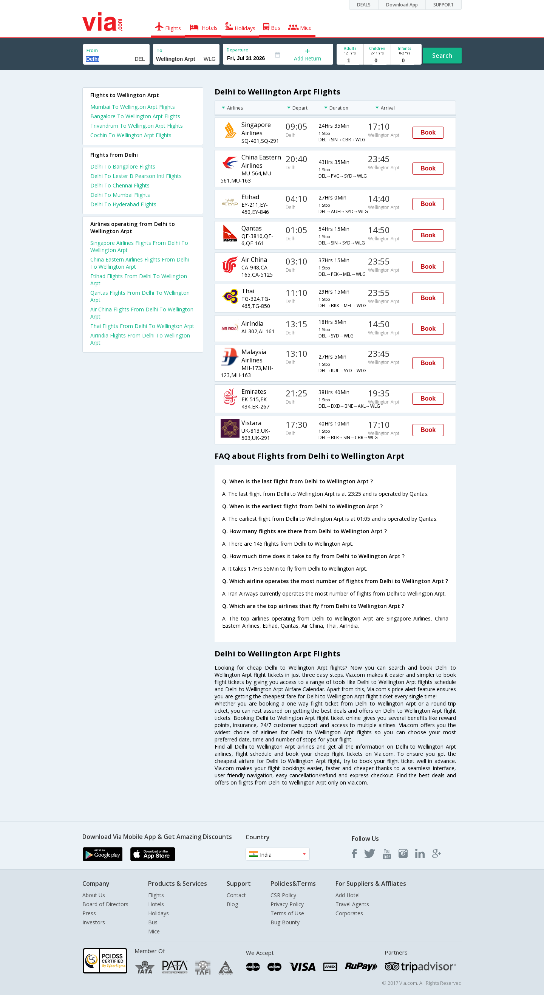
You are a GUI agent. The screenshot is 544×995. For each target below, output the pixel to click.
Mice (154, 931)
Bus (153, 922)
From (92, 50)
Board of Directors (105, 904)
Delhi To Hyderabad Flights (123, 204)
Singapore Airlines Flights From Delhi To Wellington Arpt (139, 246)
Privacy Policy (287, 904)
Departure (237, 50)
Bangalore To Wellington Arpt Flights (135, 116)
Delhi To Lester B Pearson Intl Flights (136, 176)
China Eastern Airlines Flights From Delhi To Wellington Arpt (139, 263)
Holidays (158, 913)
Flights (156, 895)
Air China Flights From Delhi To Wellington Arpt (141, 313)
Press (89, 913)
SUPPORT (443, 5)
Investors (93, 922)
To (159, 50)
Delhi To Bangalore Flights (122, 166)
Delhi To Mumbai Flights (120, 194)
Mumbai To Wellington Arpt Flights (132, 106)
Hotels (156, 904)
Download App (402, 5)
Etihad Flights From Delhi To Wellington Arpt (138, 279)
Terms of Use (287, 913)
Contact (236, 895)
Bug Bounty (285, 922)
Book (428, 132)
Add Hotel (347, 895)
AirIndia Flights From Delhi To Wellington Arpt (140, 339)
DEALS (364, 5)
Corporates (349, 913)
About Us (93, 895)
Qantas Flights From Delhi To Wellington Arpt (140, 296)
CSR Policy (283, 895)
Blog (232, 904)
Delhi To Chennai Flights (120, 185)
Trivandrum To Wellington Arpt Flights (136, 125)
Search (442, 55)
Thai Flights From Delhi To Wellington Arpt (142, 326)
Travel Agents (352, 904)
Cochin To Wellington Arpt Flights (131, 135)
